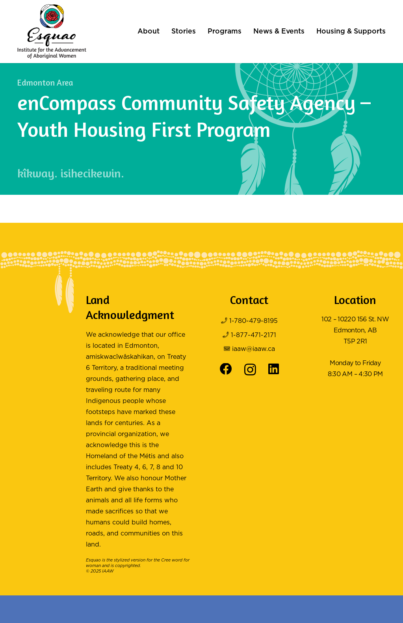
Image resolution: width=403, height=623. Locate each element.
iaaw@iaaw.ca (253, 349)
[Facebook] (226, 369)
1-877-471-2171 (253, 335)
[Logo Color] (51, 31)
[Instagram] (250, 370)
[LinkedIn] (273, 369)
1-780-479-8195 (253, 321)
